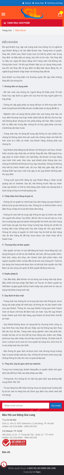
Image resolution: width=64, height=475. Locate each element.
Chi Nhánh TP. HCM (12, 431)
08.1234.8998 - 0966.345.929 (23, 426)
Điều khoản (10, 42)
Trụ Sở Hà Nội (9, 420)
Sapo (38, 472)
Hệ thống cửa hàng (55, 3)
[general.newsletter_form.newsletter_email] (25, 406)
